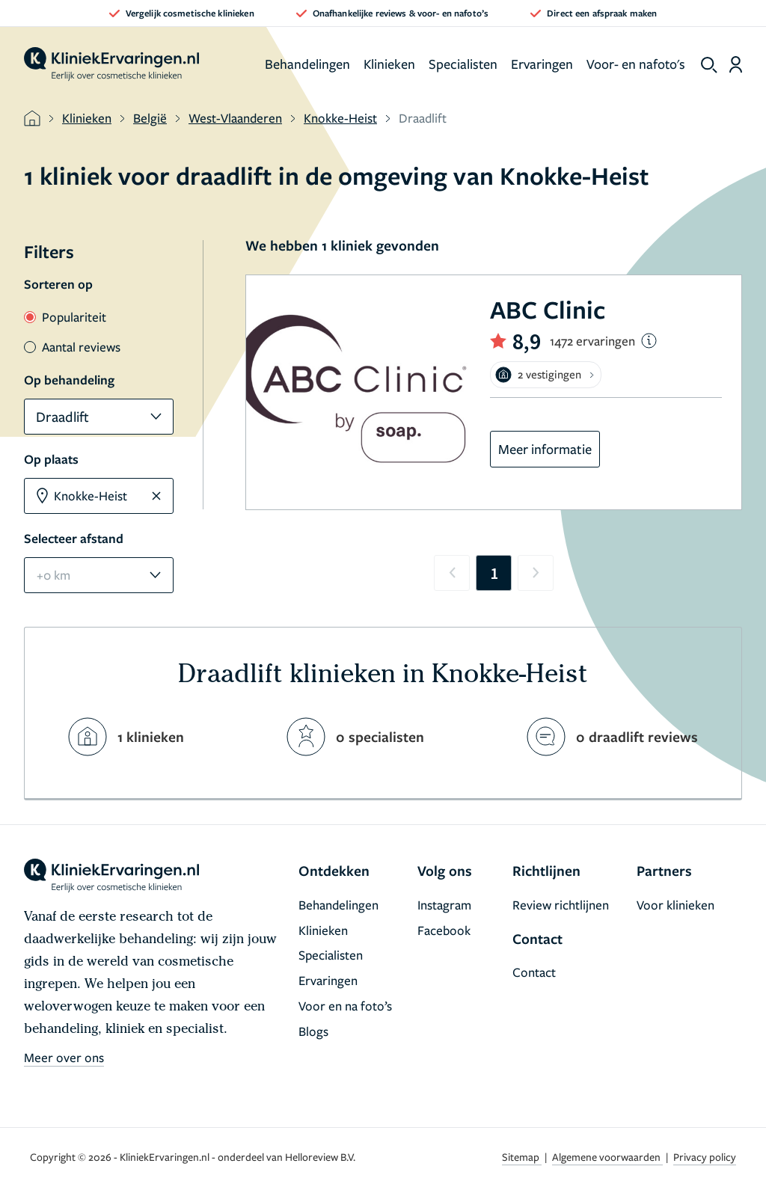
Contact (534, 972)
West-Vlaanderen (235, 117)
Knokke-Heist (340, 117)
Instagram (444, 904)
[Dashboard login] (735, 64)
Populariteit (65, 316)
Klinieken (389, 64)
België (150, 117)
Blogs (313, 1031)
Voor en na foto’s (345, 1005)
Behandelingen (307, 64)
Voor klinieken (675, 904)
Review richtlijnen (560, 904)
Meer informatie (545, 449)
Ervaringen (542, 64)
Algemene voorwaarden (607, 1157)
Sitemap (522, 1157)
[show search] (709, 65)
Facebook (444, 930)
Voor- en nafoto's (635, 64)
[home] (111, 64)
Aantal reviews (72, 346)
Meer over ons (64, 1057)
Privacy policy (704, 1157)
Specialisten (463, 64)
